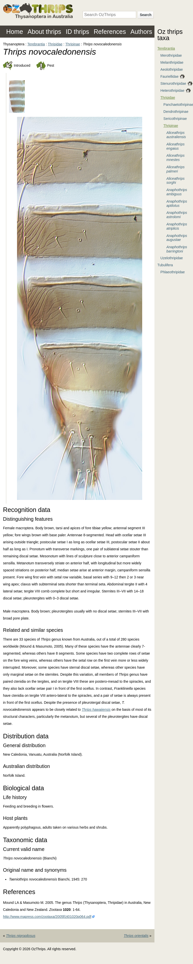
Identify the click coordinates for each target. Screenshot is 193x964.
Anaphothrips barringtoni (176, 249)
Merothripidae (171, 55)
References (110, 31)
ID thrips (77, 31)
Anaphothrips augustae (176, 238)
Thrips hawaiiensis (96, 710)
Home (14, 31)
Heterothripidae (172, 91)
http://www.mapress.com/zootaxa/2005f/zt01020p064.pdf (47, 917)
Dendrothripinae (175, 112)
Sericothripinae (175, 119)
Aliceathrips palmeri (175, 169)
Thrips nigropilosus (21, 936)
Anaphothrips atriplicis (176, 226)
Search (145, 15)
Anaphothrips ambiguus (176, 192)
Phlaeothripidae (172, 272)
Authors (141, 31)
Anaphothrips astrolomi (176, 215)
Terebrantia (36, 44)
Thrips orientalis (136, 936)
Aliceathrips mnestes (175, 157)
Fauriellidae (169, 76)
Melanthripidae (171, 62)
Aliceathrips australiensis (176, 135)
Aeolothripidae (171, 69)
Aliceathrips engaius (175, 146)
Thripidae (55, 44)
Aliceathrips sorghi (175, 181)
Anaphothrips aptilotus (176, 203)
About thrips (44, 31)
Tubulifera (165, 265)
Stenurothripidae (173, 83)
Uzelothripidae (171, 258)
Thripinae (72, 44)
